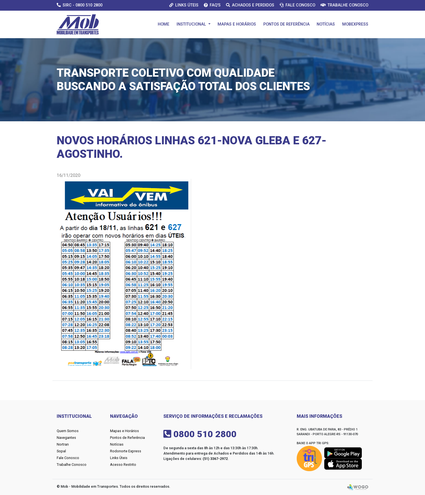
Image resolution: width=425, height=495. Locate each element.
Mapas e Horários (237, 24)
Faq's (212, 5)
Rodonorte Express (125, 451)
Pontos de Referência (286, 24)
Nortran (63, 444)
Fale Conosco (297, 5)
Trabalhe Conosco (344, 5)
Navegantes (66, 437)
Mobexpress (355, 24)
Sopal (61, 451)
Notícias (326, 24)
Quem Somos (68, 431)
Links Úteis (183, 5)
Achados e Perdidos (250, 5)
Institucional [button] (192, 24)
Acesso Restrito (123, 464)
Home (163, 24)
